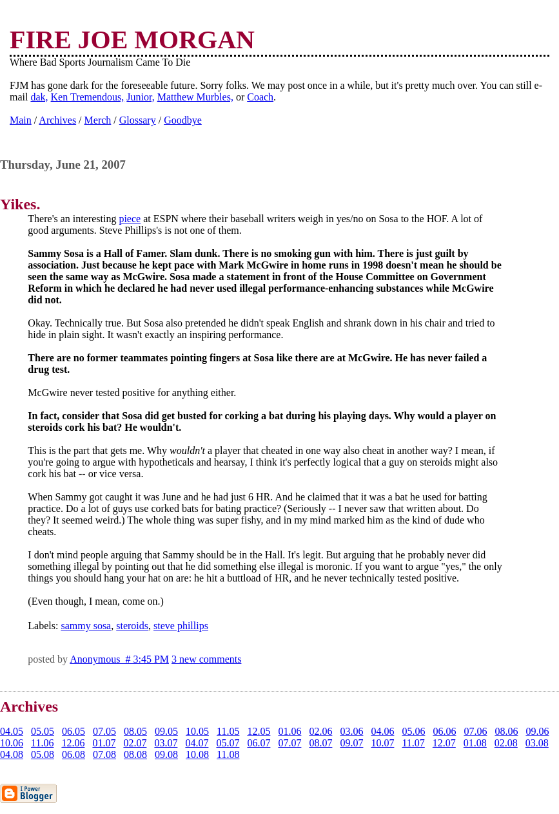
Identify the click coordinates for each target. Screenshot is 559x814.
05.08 (42, 754)
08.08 (135, 754)
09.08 (166, 754)
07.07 (289, 742)
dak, (39, 96)
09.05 (166, 731)
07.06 (475, 731)
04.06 (382, 731)
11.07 (413, 742)
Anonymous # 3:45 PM (119, 659)
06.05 (73, 731)
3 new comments (206, 659)
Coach (260, 96)
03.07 (165, 742)
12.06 (72, 742)
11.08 (228, 754)
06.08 (73, 754)
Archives (57, 120)
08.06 (506, 731)
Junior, (140, 96)
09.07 (351, 742)
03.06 (351, 731)
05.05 (42, 731)
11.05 (228, 731)
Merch (98, 120)
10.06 (11, 742)
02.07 (134, 742)
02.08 (506, 742)
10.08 (197, 754)
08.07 (320, 742)
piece (130, 218)
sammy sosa (86, 625)
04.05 (11, 731)
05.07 (227, 742)
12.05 (258, 731)
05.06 (413, 731)
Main (21, 120)
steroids (132, 625)
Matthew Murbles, (195, 96)
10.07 (382, 742)
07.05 (104, 731)
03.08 (537, 742)
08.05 (135, 731)
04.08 (11, 754)
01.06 (289, 731)
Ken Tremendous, (87, 96)
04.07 (196, 742)
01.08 (475, 742)
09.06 (537, 731)
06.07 (258, 742)
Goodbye (183, 120)
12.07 (444, 742)
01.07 (103, 742)
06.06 (444, 731)
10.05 (197, 731)
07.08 (104, 754)
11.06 (42, 742)
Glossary (137, 120)
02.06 (320, 731)
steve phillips (180, 625)
